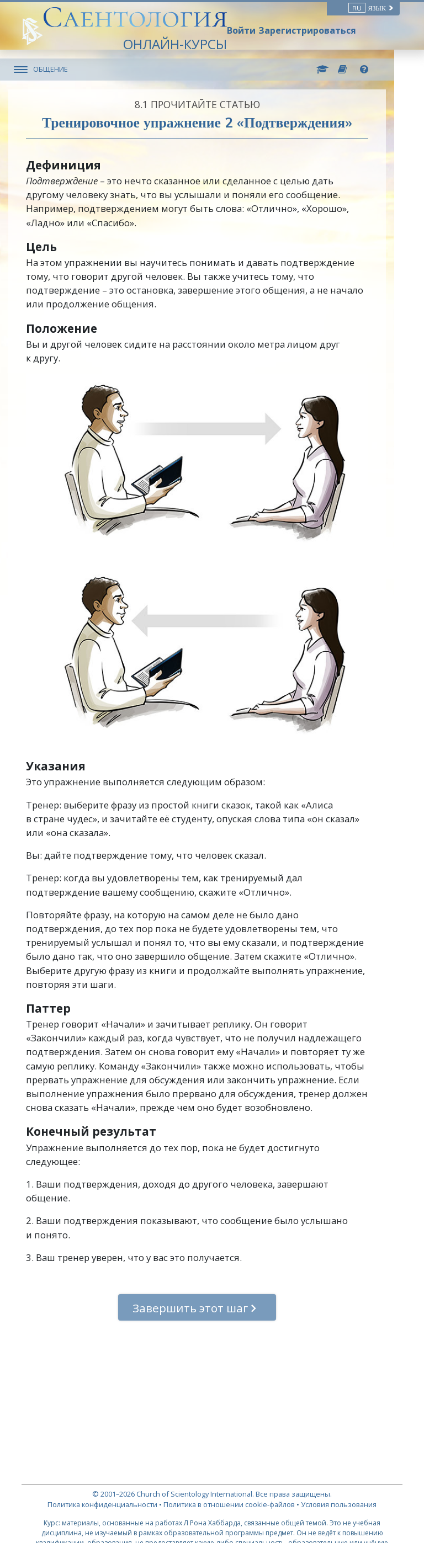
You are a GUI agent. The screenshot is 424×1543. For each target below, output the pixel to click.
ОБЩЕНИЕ (63, 69)
